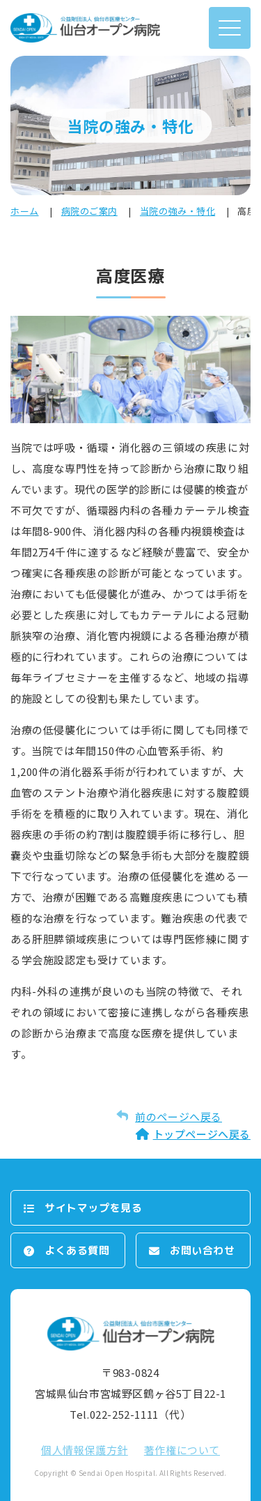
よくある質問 (77, 1250)
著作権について (182, 1449)
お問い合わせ (202, 1250)
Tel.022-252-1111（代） (130, 1414)
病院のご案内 (89, 211)
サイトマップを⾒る (93, 1208)
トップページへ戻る (202, 1134)
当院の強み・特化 (177, 211)
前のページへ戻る (178, 1116)
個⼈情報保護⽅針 (84, 1449)
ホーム (24, 211)
